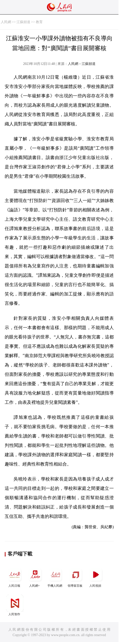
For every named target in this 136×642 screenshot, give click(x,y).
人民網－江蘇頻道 (82, 64)
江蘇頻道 (23, 22)
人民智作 (14, 605)
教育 (39, 22)
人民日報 (14, 576)
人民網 (6, 22)
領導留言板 (75, 576)
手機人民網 (55, 576)
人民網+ (35, 576)
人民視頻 (95, 576)
